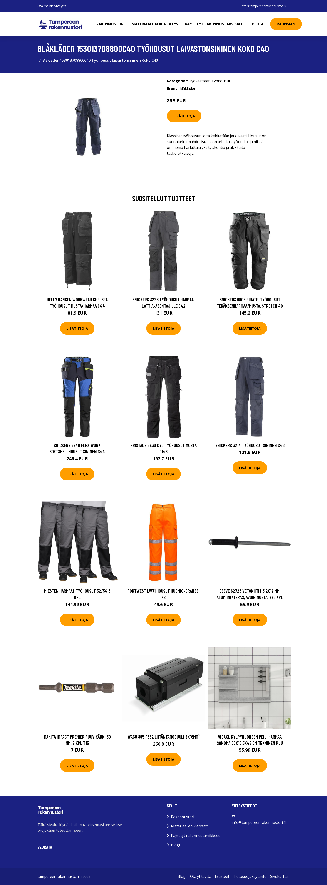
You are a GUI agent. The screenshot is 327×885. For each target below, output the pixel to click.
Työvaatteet (199, 80)
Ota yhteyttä (200, 876)
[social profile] (71, 6)
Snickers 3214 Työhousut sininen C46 (250, 445)
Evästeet (222, 876)
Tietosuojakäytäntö (250, 876)
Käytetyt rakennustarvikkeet (215, 24)
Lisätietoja (184, 116)
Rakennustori (111, 24)
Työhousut (220, 80)
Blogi (258, 24)
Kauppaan (286, 24)
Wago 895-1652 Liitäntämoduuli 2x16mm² (164, 736)
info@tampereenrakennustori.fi (263, 6)
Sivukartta (279, 876)
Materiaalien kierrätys (155, 24)
